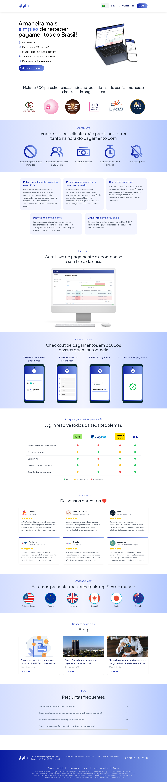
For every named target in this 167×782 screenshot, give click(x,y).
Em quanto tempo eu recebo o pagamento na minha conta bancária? (83, 713)
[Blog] (113, 5)
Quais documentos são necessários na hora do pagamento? (83, 726)
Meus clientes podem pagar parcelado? (83, 706)
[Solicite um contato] (31, 68)
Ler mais (25, 671)
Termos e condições (100, 768)
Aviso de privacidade (55, 768)
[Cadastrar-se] (127, 5)
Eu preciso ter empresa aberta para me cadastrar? (83, 719)
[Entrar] (142, 5)
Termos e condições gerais (78, 768)
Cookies (115, 768)
